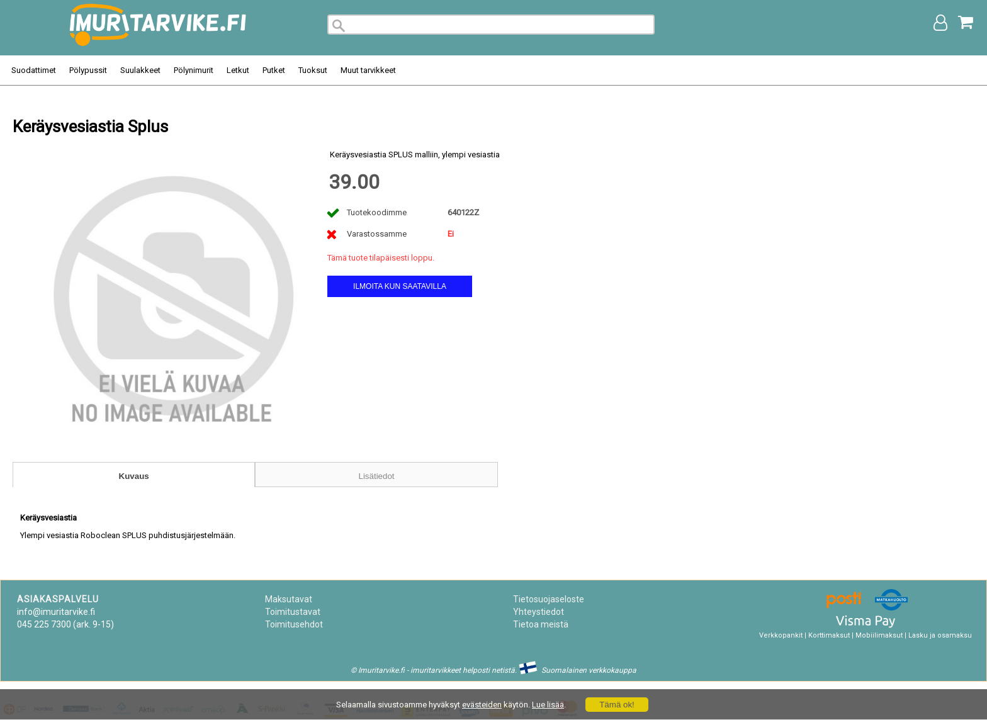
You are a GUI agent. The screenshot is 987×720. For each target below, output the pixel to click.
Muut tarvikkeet (368, 70)
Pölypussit (88, 70)
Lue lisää (548, 704)
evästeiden (482, 704)
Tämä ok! (616, 704)
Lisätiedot (376, 476)
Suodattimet (33, 70)
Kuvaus (134, 476)
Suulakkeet (140, 70)
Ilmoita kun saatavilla (399, 286)
